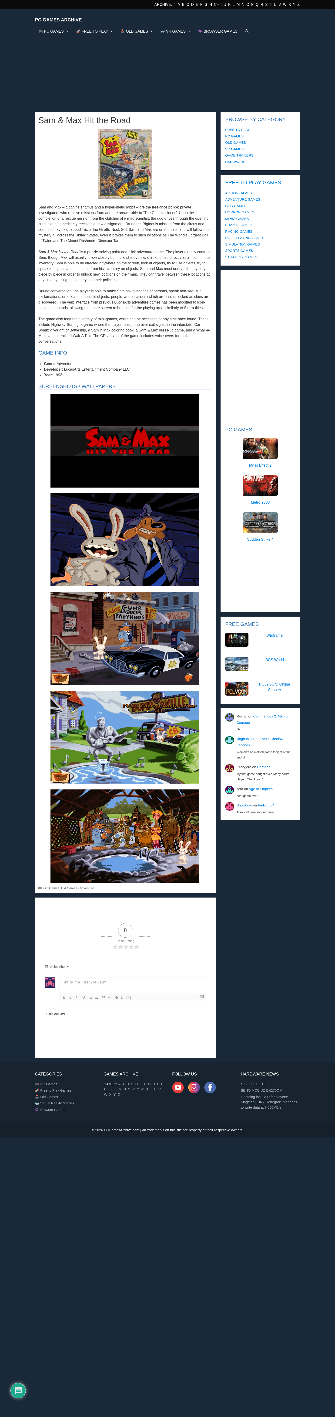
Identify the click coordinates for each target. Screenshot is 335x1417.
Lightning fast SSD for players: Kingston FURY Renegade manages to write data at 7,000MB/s (269, 1102)
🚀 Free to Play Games (53, 1090)
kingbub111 (246, 739)
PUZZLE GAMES (238, 225)
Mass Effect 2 (260, 465)
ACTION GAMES (238, 193)
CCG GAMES (236, 206)
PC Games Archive (58, 19)
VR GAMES (234, 149)
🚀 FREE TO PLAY (96, 31)
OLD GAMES (235, 142)
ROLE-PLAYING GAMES (244, 238)
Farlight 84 (266, 805)
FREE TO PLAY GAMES (253, 182)
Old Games (51, 888)
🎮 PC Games (46, 1084)
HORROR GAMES (239, 212)
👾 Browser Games (50, 1110)
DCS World (274, 660)
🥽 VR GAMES (177, 31)
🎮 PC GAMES (55, 31)
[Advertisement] (167, 72)
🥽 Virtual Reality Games (54, 1103)
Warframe (274, 635)
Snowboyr (244, 805)
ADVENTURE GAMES (242, 199)
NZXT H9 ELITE (253, 1084)
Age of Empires (261, 789)
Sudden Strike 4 (260, 539)
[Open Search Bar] (247, 31)
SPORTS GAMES (239, 251)
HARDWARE (235, 162)
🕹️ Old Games (46, 1097)
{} (122, 997)
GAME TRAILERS (239, 155)
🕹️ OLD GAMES (138, 31)
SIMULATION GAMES (242, 244)
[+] (128, 997)
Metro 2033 (260, 502)
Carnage (264, 767)
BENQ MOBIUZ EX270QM (261, 1090)
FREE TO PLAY (237, 130)
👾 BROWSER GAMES (217, 31)
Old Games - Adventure (77, 888)
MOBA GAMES (237, 219)
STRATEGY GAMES (241, 257)
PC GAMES (234, 136)
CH (216, 5)
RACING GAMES (238, 231)
